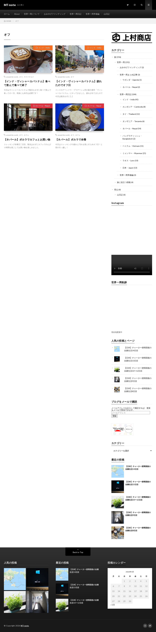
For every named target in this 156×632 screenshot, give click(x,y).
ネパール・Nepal (43, 106)
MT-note (25, 626)
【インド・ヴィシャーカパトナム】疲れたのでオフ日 (78, 83)
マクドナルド (29, 77)
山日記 (107, 14)
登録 (114, 416)
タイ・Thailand (129, 114)
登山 (116, 189)
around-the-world (12, 77)
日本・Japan (128, 168)
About (17, 14)
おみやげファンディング (54, 14)
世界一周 (121, 62)
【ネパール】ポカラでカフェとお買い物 (27, 139)
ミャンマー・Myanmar (132, 153)
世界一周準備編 (92, 14)
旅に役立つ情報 (124, 182)
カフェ (26, 135)
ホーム (7, 14)
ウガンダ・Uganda (131, 80)
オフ (21, 77)
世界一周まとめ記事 (128, 74)
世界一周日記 (75, 14)
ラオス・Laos (128, 160)
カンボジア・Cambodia (133, 107)
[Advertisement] (28, 176)
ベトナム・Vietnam (131, 146)
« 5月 (113, 605)
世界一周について (32, 14)
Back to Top (78, 552)
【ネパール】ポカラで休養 (70, 139)
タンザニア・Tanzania (132, 121)
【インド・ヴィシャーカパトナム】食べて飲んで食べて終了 (27, 83)
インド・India (44, 48)
